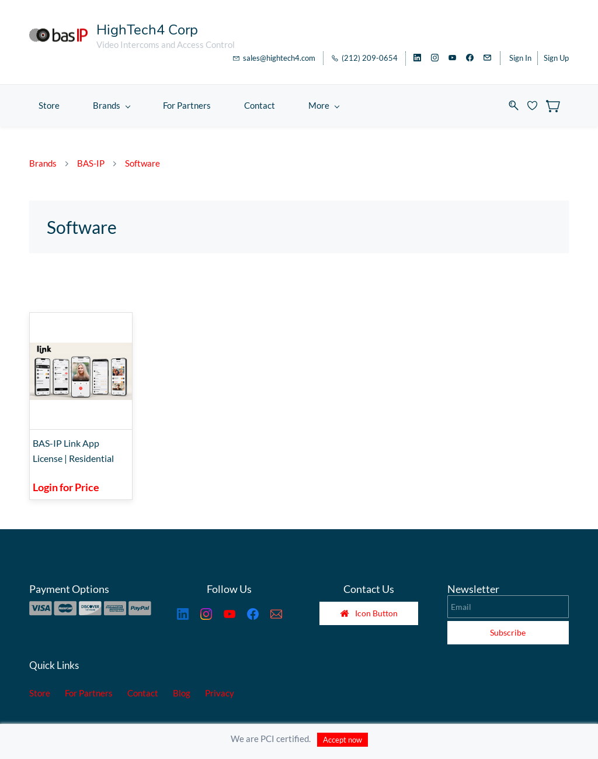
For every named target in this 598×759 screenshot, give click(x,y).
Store (39, 693)
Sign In (520, 58)
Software (142, 163)
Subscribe (508, 632)
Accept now (342, 739)
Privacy (219, 693)
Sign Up (556, 58)
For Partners (89, 693)
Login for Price (66, 487)
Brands (43, 163)
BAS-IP (91, 163)
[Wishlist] (536, 105)
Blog (181, 693)
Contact (142, 693)
